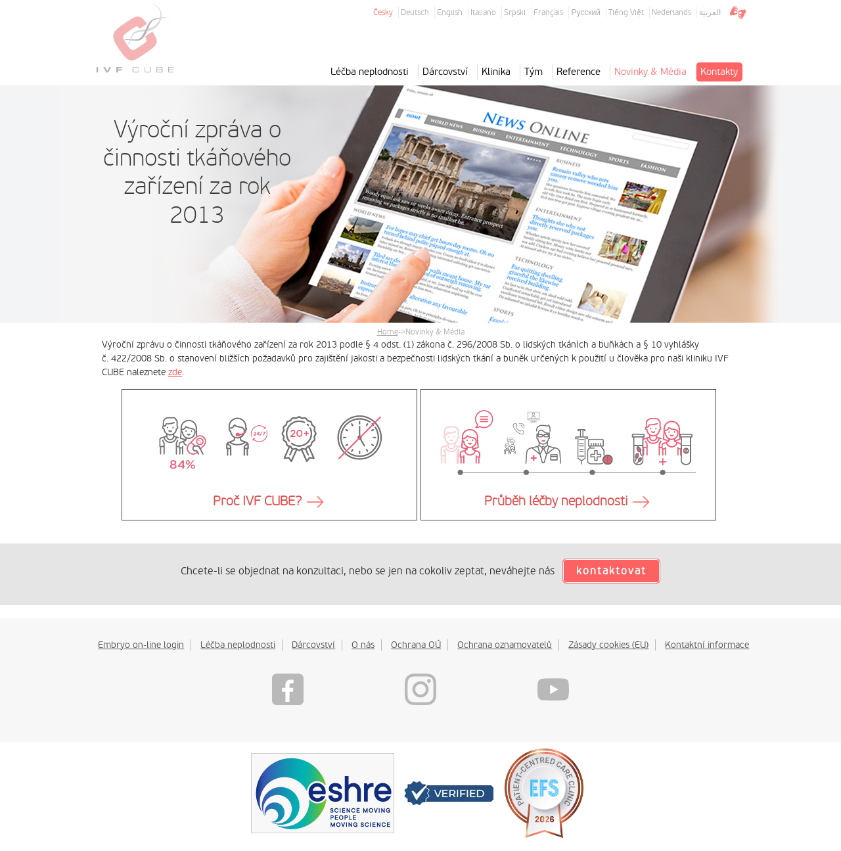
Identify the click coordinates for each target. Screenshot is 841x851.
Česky (383, 12)
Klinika (496, 72)
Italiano (483, 12)
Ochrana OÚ (416, 644)
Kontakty (719, 72)
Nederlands (671, 12)
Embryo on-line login (141, 644)
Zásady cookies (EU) (608, 644)
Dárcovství (445, 72)
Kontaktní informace (707, 644)
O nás (363, 644)
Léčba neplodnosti (369, 72)
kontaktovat (611, 571)
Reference (579, 72)
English (450, 12)
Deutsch (415, 12)
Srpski (515, 12)
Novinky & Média (650, 72)
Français (548, 12)
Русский (586, 12)
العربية (710, 12)
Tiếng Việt (626, 12)
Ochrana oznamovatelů (504, 644)
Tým (533, 72)
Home (387, 331)
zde (175, 372)
